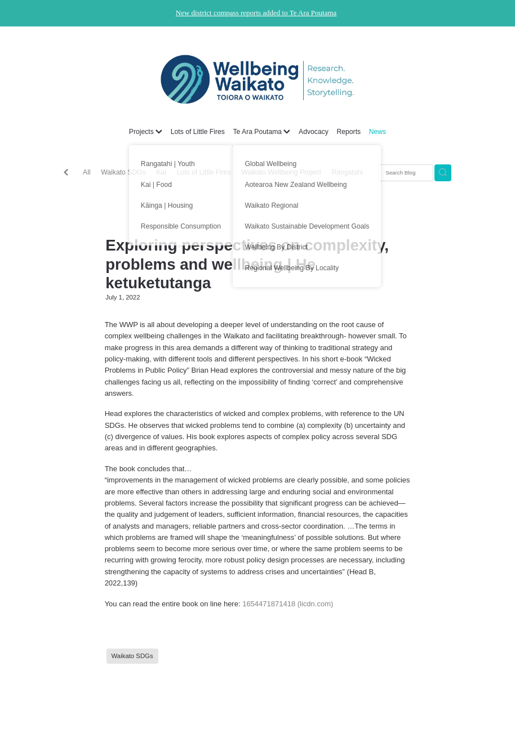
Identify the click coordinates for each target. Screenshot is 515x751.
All (87, 172)
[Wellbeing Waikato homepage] (257, 79)
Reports (348, 132)
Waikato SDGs (123, 172)
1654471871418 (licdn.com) (287, 604)
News (377, 132)
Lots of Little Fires (198, 132)
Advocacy (313, 132)
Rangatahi (347, 172)
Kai (161, 172)
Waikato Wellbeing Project (281, 172)
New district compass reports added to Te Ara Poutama (256, 12)
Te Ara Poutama (261, 132)
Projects (145, 132)
